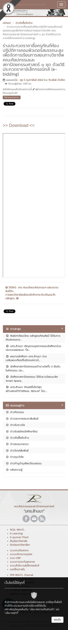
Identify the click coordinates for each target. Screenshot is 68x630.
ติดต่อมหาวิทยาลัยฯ (20, 545)
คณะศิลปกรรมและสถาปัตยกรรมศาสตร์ (24, 4)
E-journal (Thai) (19, 537)
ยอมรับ (57, 620)
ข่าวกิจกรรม (15, 412)
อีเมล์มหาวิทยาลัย (18, 541)
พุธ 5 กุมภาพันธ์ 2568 (31, 80)
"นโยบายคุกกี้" (12, 613)
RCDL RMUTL (17, 530)
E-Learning (16, 533)
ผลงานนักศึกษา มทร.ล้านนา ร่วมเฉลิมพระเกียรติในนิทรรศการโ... (26, 358)
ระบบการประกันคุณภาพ (22, 562)
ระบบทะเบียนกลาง (19, 550)
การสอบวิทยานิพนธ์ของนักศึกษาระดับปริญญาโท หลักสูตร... (30, 296)
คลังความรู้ (14, 470)
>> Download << (19, 125)
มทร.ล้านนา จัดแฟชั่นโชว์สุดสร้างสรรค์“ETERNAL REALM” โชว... (26, 389)
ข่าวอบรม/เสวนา (17, 444)
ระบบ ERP (15, 558)
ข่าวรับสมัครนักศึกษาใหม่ (21, 431)
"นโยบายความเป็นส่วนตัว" (42, 609)
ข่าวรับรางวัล (15, 425)
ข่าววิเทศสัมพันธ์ (17, 450)
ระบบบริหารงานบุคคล (21, 554)
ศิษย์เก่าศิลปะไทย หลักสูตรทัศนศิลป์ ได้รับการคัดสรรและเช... (33, 338)
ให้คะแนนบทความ (11, 97)
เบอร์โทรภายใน (17, 569)
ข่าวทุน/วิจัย (15, 457)
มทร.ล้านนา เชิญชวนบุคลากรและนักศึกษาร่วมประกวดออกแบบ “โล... (33, 348)
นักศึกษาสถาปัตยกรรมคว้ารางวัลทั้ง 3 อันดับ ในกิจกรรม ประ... (33, 368)
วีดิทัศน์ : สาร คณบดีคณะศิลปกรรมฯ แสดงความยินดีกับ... (31, 289)
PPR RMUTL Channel (21, 575)
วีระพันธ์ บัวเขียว (56, 80)
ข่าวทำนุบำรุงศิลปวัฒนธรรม (24, 463)
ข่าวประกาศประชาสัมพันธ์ (22, 419)
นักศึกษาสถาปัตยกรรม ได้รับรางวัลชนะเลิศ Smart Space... (32, 379)
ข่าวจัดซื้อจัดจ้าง (17, 438)
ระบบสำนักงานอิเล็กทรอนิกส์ (24, 566)
